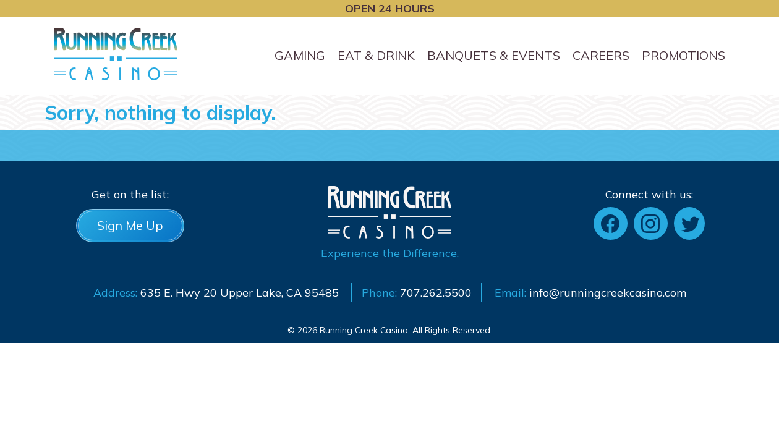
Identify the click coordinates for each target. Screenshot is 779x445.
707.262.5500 (436, 293)
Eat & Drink (376, 55)
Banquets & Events (493, 55)
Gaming (300, 55)
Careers (601, 55)
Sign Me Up (130, 225)
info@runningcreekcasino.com (607, 293)
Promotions (683, 55)
